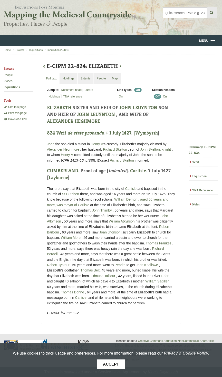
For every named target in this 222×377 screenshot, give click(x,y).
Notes (196, 204)
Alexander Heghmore (63, 149)
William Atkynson (122, 221)
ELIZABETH (59, 108)
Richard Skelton (115, 149)
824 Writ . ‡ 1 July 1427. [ (91, 133)
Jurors (89, 90)
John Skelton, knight (156, 149)
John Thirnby (102, 210)
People (8, 75)
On (121, 96)
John (50, 144)
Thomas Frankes (159, 243)
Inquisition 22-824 (58, 49)
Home (7, 49)
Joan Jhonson (110, 232)
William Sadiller (157, 281)
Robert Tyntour (58, 265)
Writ (195, 162)
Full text (51, 78)
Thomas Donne (73, 292)
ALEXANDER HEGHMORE (73, 121)
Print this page (15, 113)
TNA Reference (202, 190)
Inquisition (199, 176)
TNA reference (72, 96)
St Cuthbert (70, 194)
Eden (165, 276)
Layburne (58, 177)
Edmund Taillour (103, 276)
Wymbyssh (146, 133)
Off (138, 90)
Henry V (97, 144)
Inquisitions (36, 49)
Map (115, 78)
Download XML (16, 119)
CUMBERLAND (62, 171)
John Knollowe (147, 265)
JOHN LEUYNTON (139, 108)
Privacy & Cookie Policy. (186, 353)
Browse (20, 49)
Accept (111, 364)
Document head (71, 90)
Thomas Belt (90, 270)
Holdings (54, 96)
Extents (85, 78)
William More (71, 238)
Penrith (120, 265)
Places (8, 81)
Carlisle (138, 171)
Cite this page (15, 107)
